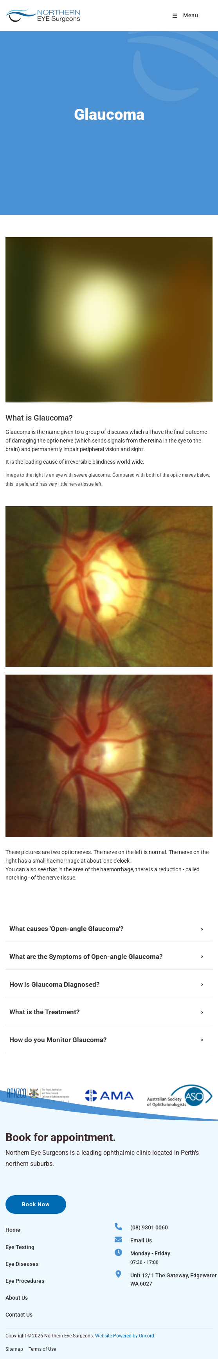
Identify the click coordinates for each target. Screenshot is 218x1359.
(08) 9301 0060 (149, 1227)
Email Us (141, 1240)
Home (12, 1230)
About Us (16, 1298)
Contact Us (18, 1314)
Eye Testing (19, 1247)
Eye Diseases (21, 1264)
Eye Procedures (24, 1281)
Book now (19, 1199)
